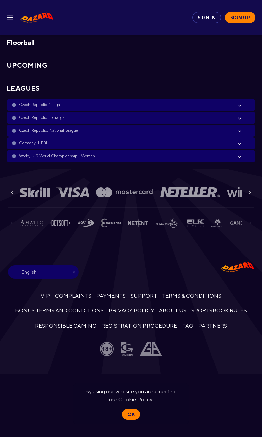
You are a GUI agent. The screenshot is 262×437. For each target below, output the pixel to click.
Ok (131, 414)
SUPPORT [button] (144, 296)
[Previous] (12, 192)
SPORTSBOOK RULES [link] (219, 310)
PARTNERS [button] (212, 326)
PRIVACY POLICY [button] (131, 310)
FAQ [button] (187, 326)
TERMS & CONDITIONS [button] (191, 296)
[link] (36, 17)
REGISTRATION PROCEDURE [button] (139, 326)
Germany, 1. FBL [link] (33, 143)
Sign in (207, 17)
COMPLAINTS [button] (73, 296)
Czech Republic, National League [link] (48, 130)
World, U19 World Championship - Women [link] (57, 156)
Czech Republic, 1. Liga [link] (39, 104)
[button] (131, 105)
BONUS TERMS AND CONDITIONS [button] (59, 310)
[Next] (250, 192)
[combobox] (43, 272)
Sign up (240, 17)
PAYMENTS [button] (111, 296)
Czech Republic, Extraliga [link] (42, 117)
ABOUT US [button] (172, 310)
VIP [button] (45, 296)
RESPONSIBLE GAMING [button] (65, 326)
